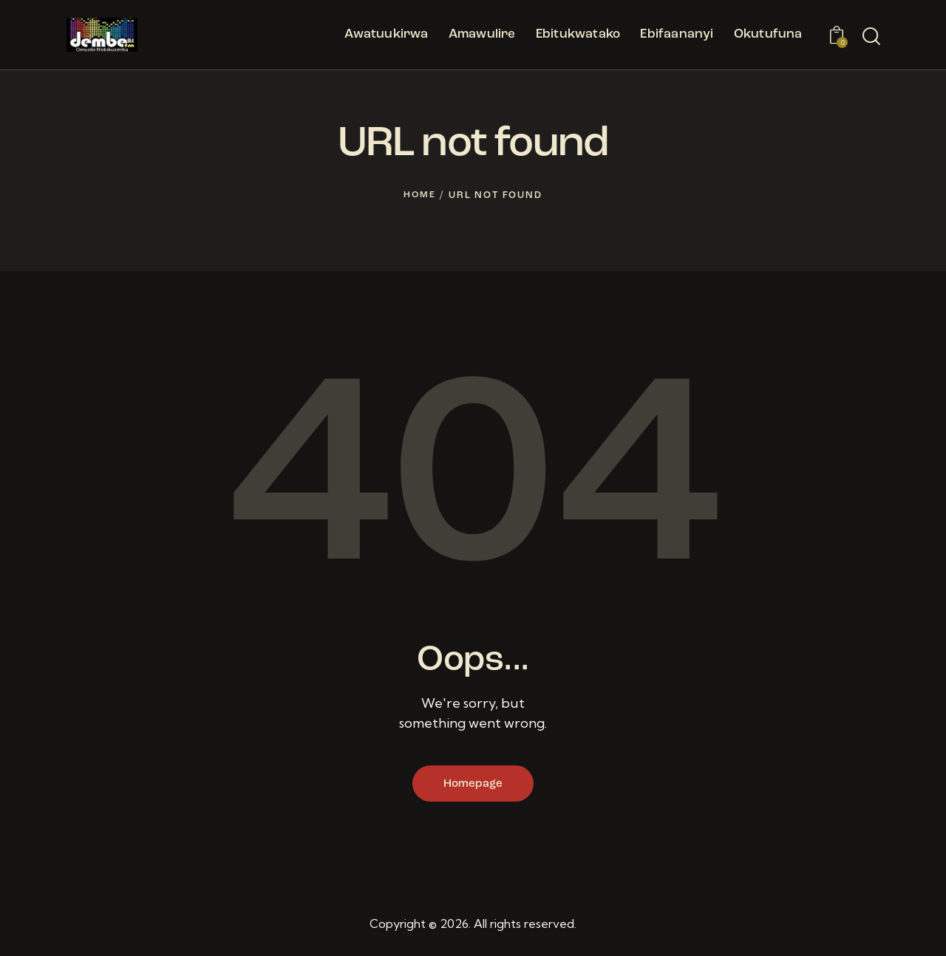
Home (420, 195)
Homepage (473, 785)
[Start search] (871, 37)
